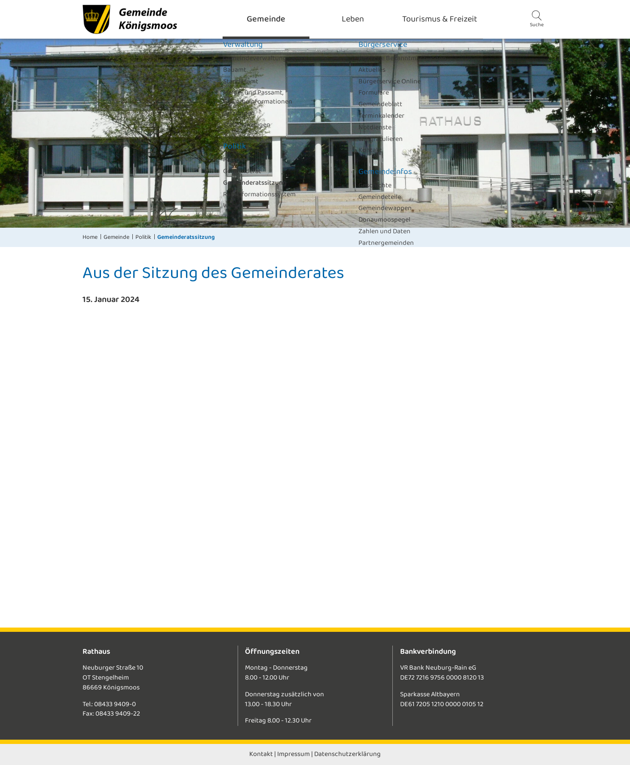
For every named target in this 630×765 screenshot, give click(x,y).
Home (90, 237)
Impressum (293, 754)
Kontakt (261, 754)
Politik (143, 237)
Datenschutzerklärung (347, 754)
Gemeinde (116, 237)
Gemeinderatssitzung (186, 237)
